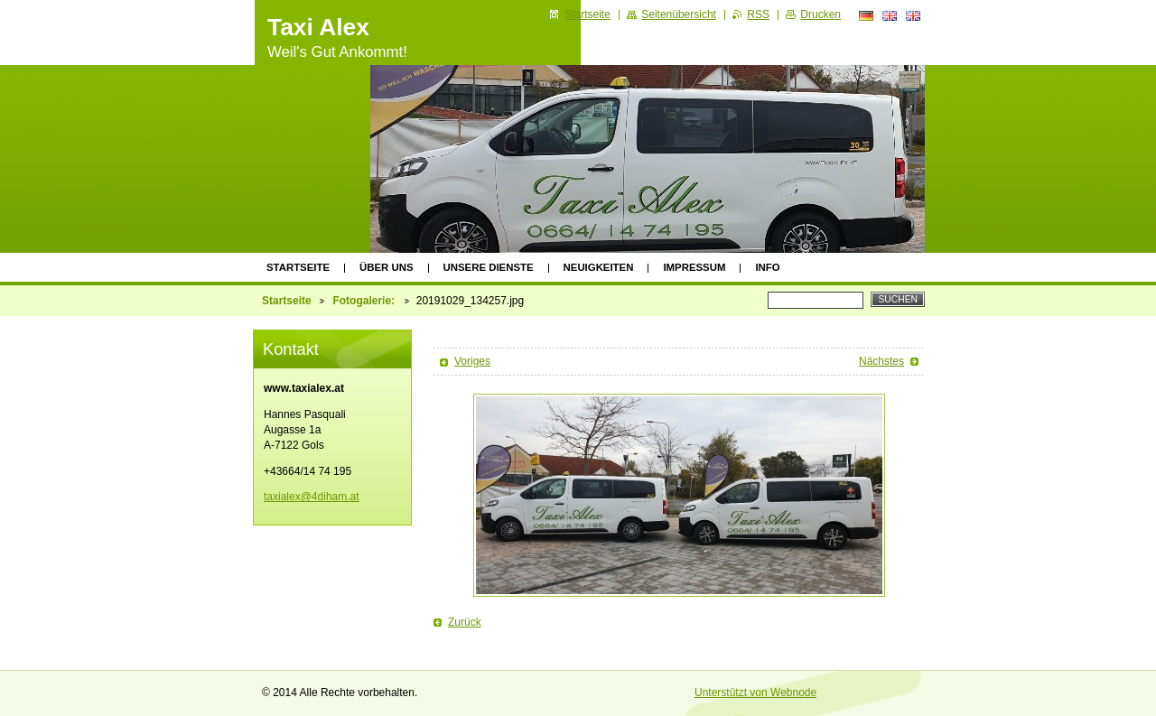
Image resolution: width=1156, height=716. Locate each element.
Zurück (464, 622)
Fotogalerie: (364, 300)
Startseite (298, 267)
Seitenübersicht (678, 14)
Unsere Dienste (488, 267)
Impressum (694, 267)
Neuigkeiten (599, 267)
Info (767, 267)
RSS (758, 14)
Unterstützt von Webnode (755, 692)
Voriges (472, 361)
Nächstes (881, 361)
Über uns (386, 267)
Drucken (820, 14)
